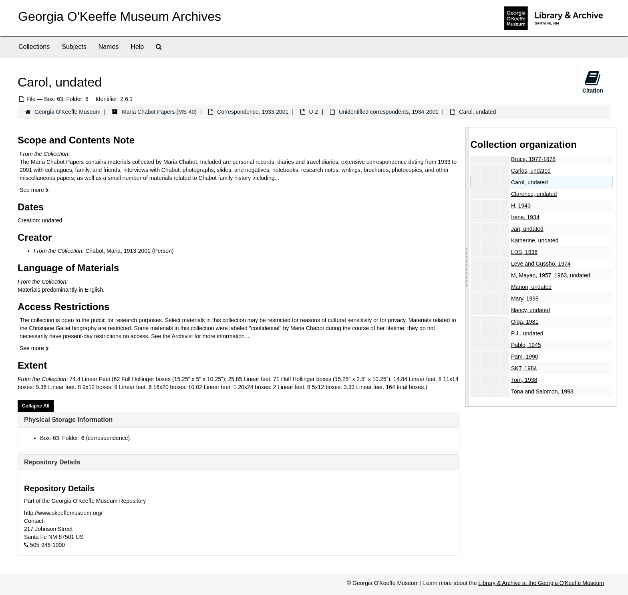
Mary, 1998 (524, 298)
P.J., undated (527, 333)
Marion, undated (531, 287)
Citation (592, 82)
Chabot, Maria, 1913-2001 (118, 251)
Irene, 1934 (525, 217)
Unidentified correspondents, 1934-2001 (389, 112)
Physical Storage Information (68, 419)
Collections (34, 46)
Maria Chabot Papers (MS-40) (159, 112)
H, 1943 (520, 205)
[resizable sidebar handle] (467, 266)
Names (109, 46)
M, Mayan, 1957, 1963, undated (550, 275)
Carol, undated (529, 182)
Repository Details (52, 462)
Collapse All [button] (35, 406)
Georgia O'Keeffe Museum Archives (119, 16)
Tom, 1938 (524, 380)
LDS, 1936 (524, 252)
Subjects (74, 46)
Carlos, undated (530, 170)
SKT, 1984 (524, 368)
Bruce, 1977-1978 (533, 159)
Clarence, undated (533, 194)
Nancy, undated (530, 310)
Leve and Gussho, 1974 (540, 263)
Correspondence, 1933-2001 (252, 112)
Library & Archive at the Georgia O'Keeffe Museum (541, 583)
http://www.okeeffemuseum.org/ (63, 513)
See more (34, 190)
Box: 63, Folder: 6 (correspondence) (85, 438)
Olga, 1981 (524, 322)
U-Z (313, 112)
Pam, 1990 (524, 356)
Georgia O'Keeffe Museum (67, 112)
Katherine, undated (534, 240)
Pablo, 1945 (526, 345)
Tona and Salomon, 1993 (542, 391)
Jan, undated (527, 229)
